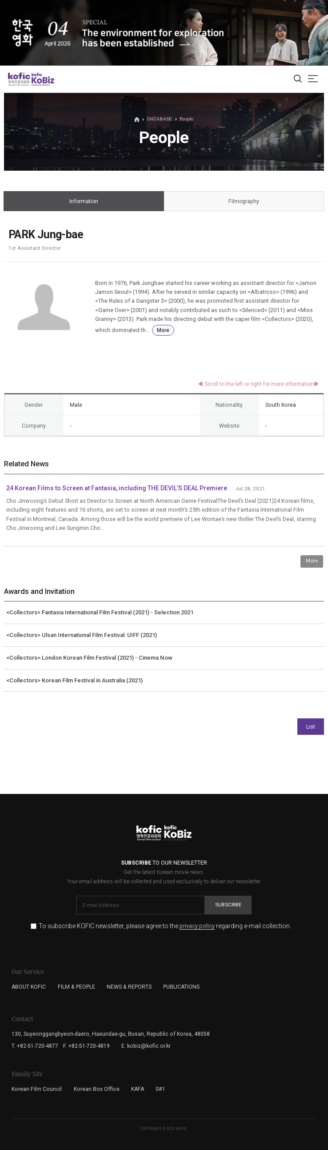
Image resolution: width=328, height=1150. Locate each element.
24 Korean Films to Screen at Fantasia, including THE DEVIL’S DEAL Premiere (116, 488)
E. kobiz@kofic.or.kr (146, 1046)
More (163, 330)
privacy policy (197, 926)
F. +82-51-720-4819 (86, 1046)
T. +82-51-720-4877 (35, 1046)
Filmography (244, 201)
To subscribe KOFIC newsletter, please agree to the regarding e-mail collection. (165, 926)
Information (84, 201)
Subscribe (228, 905)
